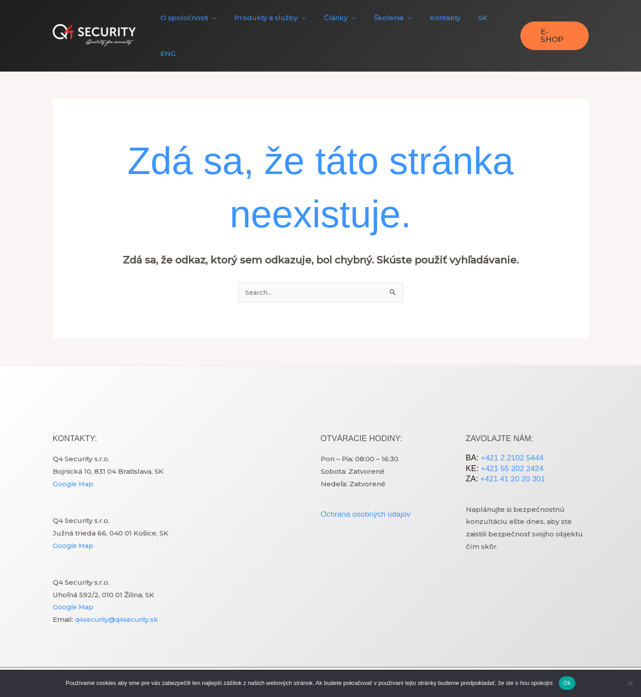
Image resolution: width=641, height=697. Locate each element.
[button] (196, 19)
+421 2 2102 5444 (512, 425)
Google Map (74, 450)
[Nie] (629, 683)
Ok (567, 683)
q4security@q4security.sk (120, 586)
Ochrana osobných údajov (367, 480)
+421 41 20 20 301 (513, 446)
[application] (220, 19)
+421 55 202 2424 (512, 435)
